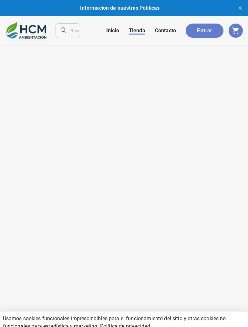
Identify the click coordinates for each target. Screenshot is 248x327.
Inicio (112, 30)
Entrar (204, 30)
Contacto (165, 30)
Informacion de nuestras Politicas (120, 8)
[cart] (236, 31)
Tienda (137, 30)
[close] (240, 8)
